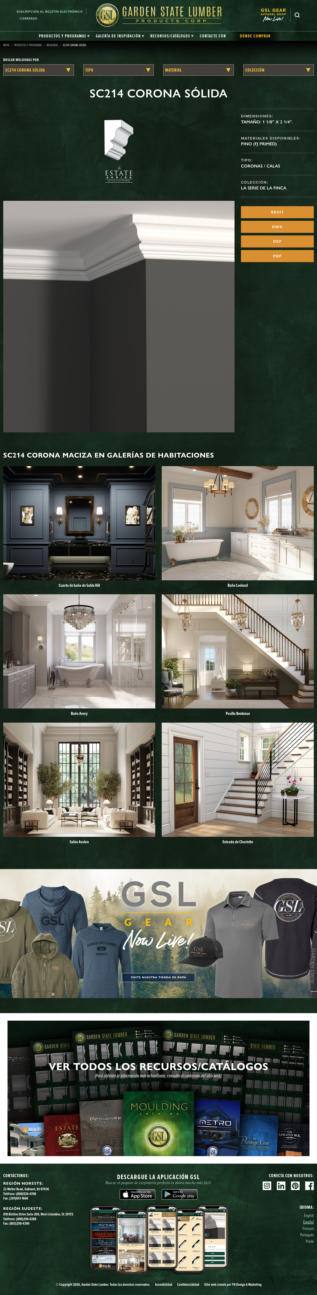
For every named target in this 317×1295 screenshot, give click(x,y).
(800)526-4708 (26, 1193)
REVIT (277, 212)
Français (308, 1228)
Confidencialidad (188, 1284)
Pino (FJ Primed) (259, 143)
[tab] (64, 36)
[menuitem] (276, 15)
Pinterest (295, 1185)
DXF (277, 241)
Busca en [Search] (297, 15)
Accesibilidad (163, 1284)
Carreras (28, 18)
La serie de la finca (263, 187)
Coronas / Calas (260, 166)
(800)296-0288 (26, 1218)
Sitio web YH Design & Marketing (233, 1284)
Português (307, 1235)
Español (308, 1222)
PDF (277, 256)
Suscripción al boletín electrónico (50, 11)
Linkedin (281, 1185)
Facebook (309, 1185)
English (309, 1215)
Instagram (267, 1185)
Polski (310, 1241)
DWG (277, 227)
